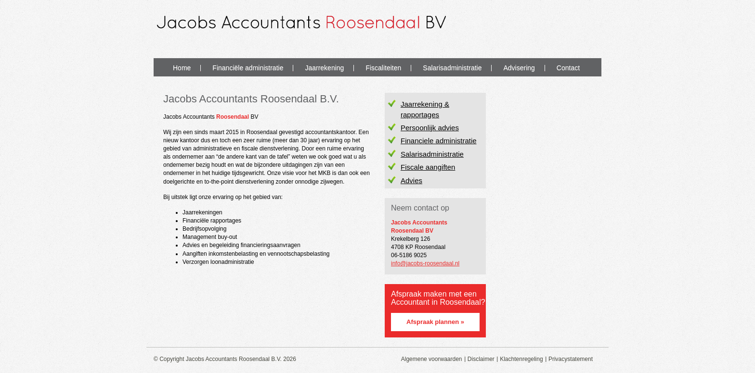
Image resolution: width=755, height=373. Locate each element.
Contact (568, 68)
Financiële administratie (247, 68)
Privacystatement (570, 359)
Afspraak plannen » (435, 321)
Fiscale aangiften (428, 167)
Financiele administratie (439, 141)
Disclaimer (481, 359)
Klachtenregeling (521, 359)
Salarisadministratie (452, 68)
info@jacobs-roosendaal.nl (425, 263)
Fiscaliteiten (383, 68)
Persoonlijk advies (430, 128)
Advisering (518, 68)
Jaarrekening (324, 68)
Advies (411, 180)
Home (182, 68)
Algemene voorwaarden (431, 359)
